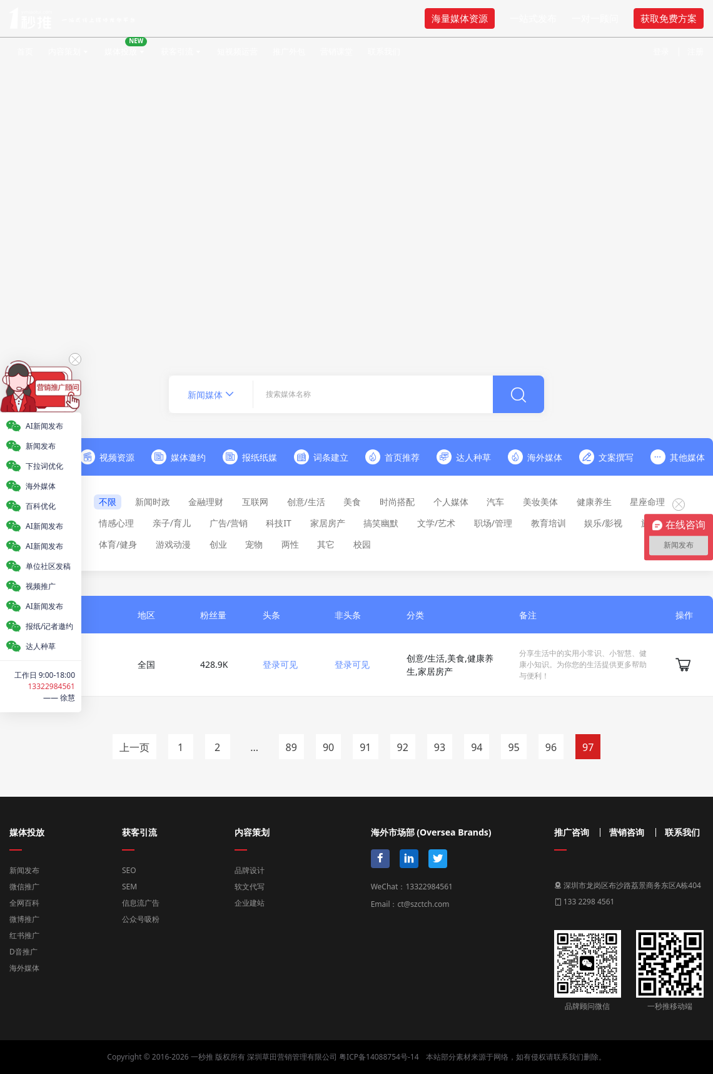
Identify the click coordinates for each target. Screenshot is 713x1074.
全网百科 (24, 903)
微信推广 (24, 886)
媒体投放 (125, 47)
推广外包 (289, 51)
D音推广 (23, 951)
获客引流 (177, 51)
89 (291, 747)
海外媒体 (24, 968)
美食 (352, 502)
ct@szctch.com (423, 904)
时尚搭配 (397, 502)
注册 (695, 51)
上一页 (134, 747)
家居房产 (327, 523)
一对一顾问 (595, 18)
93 (439, 747)
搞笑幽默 (380, 523)
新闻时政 (152, 502)
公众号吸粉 (140, 919)
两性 (290, 544)
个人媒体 (450, 502)
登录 (661, 51)
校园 (362, 544)
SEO (129, 870)
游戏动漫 (173, 544)
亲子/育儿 (172, 523)
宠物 (254, 544)
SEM (129, 886)
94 (476, 747)
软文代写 (250, 886)
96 (551, 747)
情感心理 (116, 523)
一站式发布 (533, 18)
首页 (25, 51)
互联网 (255, 502)
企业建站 (250, 903)
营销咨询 (626, 832)
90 (328, 747)
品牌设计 (250, 870)
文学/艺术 (436, 523)
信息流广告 (140, 903)
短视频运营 (237, 51)
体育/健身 (118, 544)
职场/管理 (493, 523)
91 (365, 747)
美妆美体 (540, 502)
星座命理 (647, 502)
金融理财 (205, 502)
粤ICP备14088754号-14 (378, 1056)
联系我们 (384, 51)
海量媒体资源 (460, 18)
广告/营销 (229, 523)
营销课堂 (336, 51)
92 (402, 747)
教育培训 (548, 523)
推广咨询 (571, 832)
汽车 (495, 502)
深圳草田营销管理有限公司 (292, 1056)
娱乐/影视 (603, 523)
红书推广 (24, 935)
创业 (218, 544)
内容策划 (64, 51)
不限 (107, 502)
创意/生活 (306, 502)
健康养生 (594, 502)
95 (513, 747)
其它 (326, 544)
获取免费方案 (668, 18)
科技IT (278, 523)
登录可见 (280, 664)
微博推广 (24, 919)
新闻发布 (24, 870)
